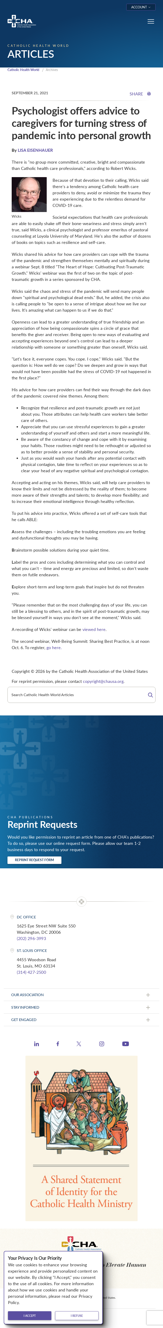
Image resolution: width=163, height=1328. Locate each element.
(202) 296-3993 (31, 938)
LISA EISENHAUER (35, 150)
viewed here (94, 629)
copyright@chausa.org (103, 681)
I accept (30, 1316)
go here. (54, 647)
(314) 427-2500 (31, 972)
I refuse (77, 1316)
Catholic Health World (23, 69)
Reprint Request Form (34, 860)
